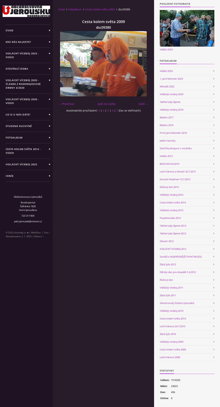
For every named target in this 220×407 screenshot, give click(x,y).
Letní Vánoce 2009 (170, 357)
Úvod (10, 30)
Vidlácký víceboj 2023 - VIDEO (22, 55)
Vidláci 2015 (166, 156)
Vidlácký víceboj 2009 (171, 341)
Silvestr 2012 (167, 241)
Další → (143, 104)
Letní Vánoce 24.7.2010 (172, 326)
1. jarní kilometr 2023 (171, 78)
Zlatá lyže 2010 (168, 334)
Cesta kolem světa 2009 (100, 9)
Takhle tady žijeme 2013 (173, 225)
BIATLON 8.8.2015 (169, 163)
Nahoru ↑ (39, 236)
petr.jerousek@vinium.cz (28, 221)
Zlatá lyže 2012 (168, 264)
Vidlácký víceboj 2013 (171, 210)
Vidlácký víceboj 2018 (171, 109)
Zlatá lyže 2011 (168, 295)
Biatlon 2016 (166, 125)
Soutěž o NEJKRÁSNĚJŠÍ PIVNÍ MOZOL (181, 256)
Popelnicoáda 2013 (170, 218)
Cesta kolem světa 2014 (173, 202)
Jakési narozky (168, 140)
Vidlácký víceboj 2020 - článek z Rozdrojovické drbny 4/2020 (23, 83)
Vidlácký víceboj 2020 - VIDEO (22, 101)
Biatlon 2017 (166, 117)
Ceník (10, 176)
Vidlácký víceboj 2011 (171, 287)
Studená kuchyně (19, 126)
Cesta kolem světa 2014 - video (23, 151)
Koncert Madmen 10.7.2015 (175, 179)
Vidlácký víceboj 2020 (171, 94)
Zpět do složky (106, 104)
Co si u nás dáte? (18, 114)
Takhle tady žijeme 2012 (173, 233)
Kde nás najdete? (18, 42)
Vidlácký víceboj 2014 (171, 194)
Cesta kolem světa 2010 (173, 318)
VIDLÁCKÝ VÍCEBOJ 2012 (173, 249)
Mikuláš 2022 (167, 86)
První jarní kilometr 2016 (173, 133)
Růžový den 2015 (169, 187)
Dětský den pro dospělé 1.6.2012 (178, 272)
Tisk (46, 232)
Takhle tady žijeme (170, 102)
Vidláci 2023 (166, 49)
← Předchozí (66, 104)
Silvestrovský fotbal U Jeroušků (177, 303)
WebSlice (36, 232)
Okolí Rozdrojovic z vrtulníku (176, 148)
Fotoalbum (14, 137)
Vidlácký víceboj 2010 (171, 310)
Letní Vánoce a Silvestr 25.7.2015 (178, 171)
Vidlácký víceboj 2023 (21, 164)
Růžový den (166, 280)
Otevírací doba (17, 68)
